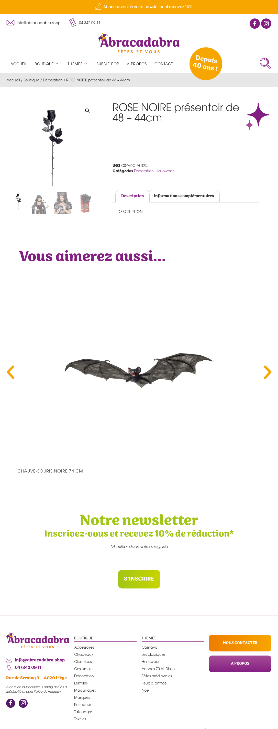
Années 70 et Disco (158, 668)
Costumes (82, 668)
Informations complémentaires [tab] (184, 196)
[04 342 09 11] (72, 22)
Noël (146, 690)
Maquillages (85, 690)
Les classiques (153, 654)
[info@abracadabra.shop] (10, 22)
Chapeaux (83, 654)
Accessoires (84, 647)
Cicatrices (83, 661)
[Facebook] (10, 703)
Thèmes (77, 64)
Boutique (47, 64)
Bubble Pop (107, 64)
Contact (163, 64)
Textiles (80, 718)
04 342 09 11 (90, 22)
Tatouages (83, 711)
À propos (137, 64)
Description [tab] (132, 196)
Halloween (165, 171)
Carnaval (150, 647)
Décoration (53, 80)
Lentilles (80, 683)
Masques (82, 697)
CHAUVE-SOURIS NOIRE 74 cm (50, 471)
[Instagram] (23, 703)
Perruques (82, 704)
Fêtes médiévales (157, 675)
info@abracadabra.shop (39, 22)
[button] (87, 110)
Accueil (18, 64)
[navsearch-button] (265, 63)
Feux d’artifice (154, 683)
